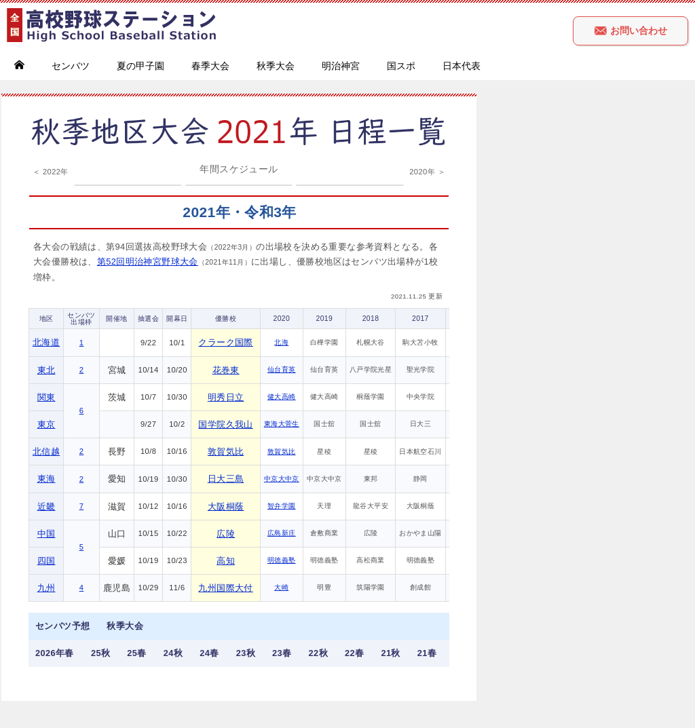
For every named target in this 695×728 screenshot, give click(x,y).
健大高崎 (281, 396)
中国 (46, 534)
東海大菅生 (281, 423)
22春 (354, 653)
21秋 (390, 653)
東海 (46, 479)
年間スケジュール (239, 169)
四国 (46, 561)
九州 (46, 588)
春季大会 (210, 65)
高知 (226, 561)
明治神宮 (341, 65)
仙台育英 (281, 369)
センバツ (71, 65)
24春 (209, 653)
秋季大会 (276, 65)
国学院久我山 (225, 424)
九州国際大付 (225, 588)
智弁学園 (281, 506)
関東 (46, 397)
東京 (46, 424)
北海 (281, 342)
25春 (136, 653)
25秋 (100, 653)
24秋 (173, 653)
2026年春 (54, 653)
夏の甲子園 (140, 65)
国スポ (401, 65)
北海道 (46, 342)
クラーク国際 (225, 342)
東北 (46, 370)
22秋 (318, 653)
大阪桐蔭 (226, 506)
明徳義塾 (281, 560)
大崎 (281, 587)
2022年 (56, 172)
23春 (281, 653)
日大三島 (226, 479)
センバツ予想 (62, 626)
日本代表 (462, 65)
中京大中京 (281, 478)
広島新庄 (281, 533)
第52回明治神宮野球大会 (147, 261)
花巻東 (226, 370)
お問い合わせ (630, 30)
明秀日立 (226, 397)
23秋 (245, 653)
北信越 (46, 451)
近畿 (46, 506)
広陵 (226, 534)
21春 (426, 653)
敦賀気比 (226, 451)
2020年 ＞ (427, 172)
